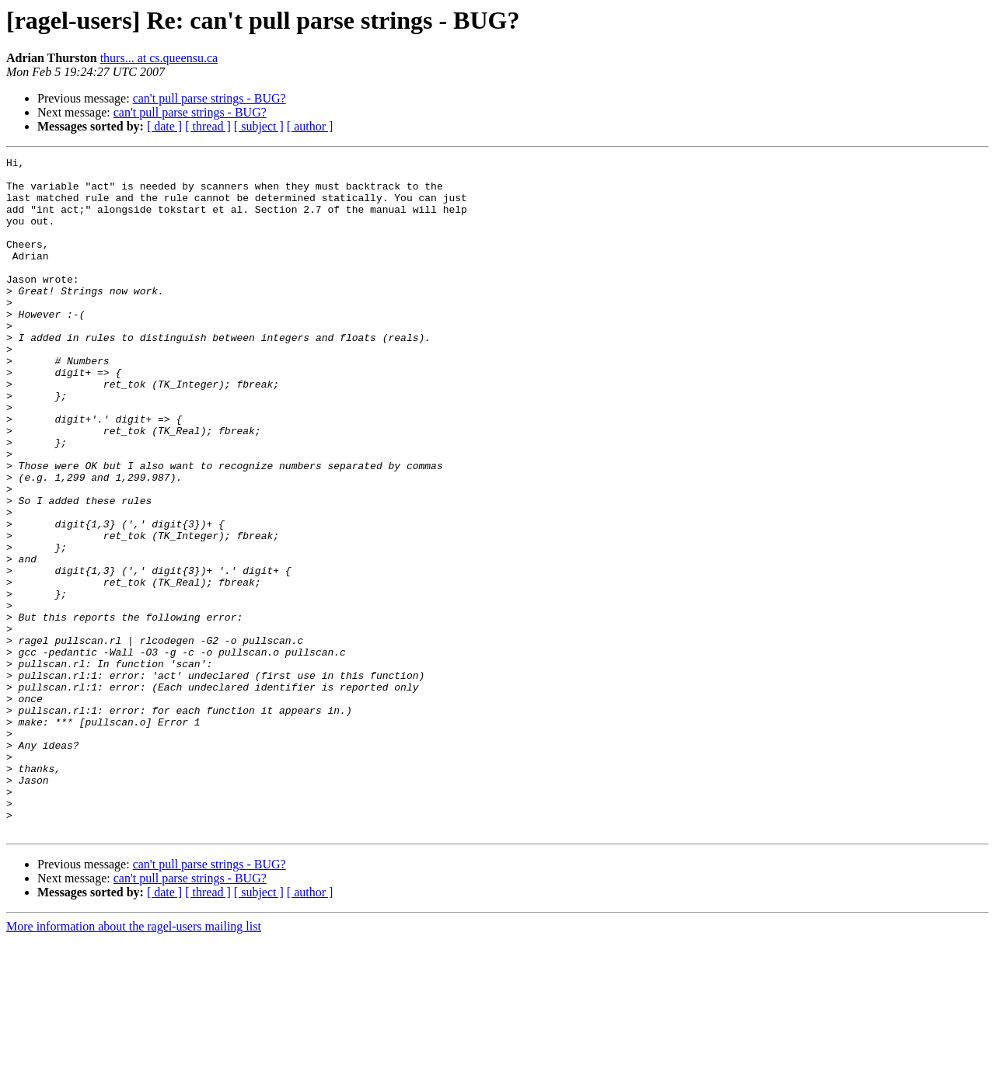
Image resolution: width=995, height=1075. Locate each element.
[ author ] (310, 126)
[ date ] (164, 126)
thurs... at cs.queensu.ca (159, 57)
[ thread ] (208, 126)
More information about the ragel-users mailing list (133, 1061)
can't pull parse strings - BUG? (209, 98)
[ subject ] (259, 126)
